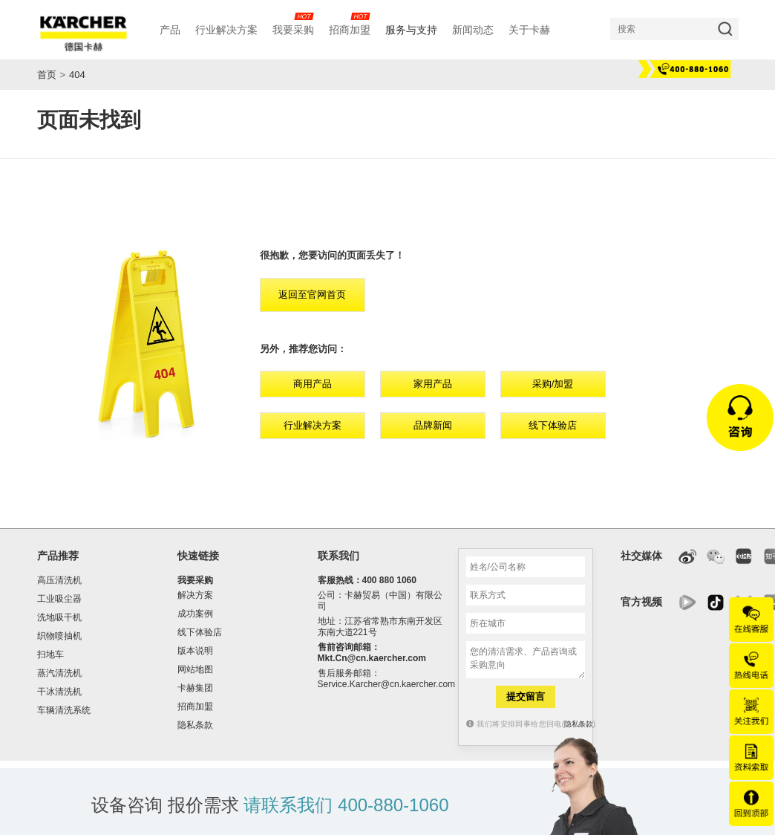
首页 (46, 74)
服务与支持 (411, 30)
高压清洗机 (59, 580)
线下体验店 (553, 425)
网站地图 (195, 669)
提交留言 (525, 696)
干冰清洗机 (59, 691)
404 (77, 74)
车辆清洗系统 (64, 710)
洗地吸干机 (59, 617)
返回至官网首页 (312, 294)
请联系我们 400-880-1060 (345, 805)
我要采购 (195, 580)
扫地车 (50, 654)
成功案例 (195, 613)
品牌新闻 (432, 425)
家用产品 (432, 383)
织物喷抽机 (59, 636)
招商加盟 (195, 706)
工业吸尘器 (59, 599)
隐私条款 (195, 725)
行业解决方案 (312, 425)
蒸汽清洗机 (59, 673)
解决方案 (195, 595)
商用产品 (312, 383)
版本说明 (195, 651)
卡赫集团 (195, 688)
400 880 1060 (389, 580)
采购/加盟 (553, 383)
